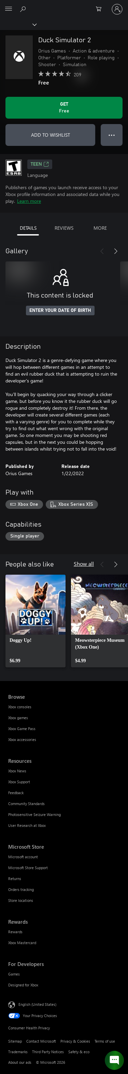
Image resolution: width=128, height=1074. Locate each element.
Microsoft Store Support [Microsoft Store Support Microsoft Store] (28, 867)
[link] (35, 621)
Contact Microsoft (41, 1041)
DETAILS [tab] (28, 228)
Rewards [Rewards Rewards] (15, 931)
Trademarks (18, 1051)
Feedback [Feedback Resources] (16, 792)
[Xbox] (18, 24)
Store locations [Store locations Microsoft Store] (20, 900)
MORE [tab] (100, 228)
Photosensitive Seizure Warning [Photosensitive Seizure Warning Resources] (34, 814)
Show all (84, 563)
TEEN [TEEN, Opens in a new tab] (40, 164)
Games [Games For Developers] (14, 974)
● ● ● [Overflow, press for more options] (112, 135)
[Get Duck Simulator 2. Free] (64, 108)
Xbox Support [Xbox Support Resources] (19, 782)
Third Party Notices (48, 1051)
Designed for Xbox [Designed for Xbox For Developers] (23, 985)
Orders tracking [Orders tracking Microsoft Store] (21, 889)
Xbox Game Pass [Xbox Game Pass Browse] (21, 728)
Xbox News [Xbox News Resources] (17, 771)
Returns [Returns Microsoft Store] (14, 878)
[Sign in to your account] (117, 9)
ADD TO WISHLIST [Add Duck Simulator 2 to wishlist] (50, 135)
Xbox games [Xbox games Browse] (18, 717)
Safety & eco (78, 1051)
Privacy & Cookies (75, 1041)
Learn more (29, 201)
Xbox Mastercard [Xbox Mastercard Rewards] (22, 942)
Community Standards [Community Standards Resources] (26, 803)
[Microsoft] (64, 5)
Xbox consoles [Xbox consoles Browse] (19, 707)
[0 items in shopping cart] (101, 9)
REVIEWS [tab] (64, 228)
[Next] (116, 251)
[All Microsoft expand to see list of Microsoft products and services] (8, 9)
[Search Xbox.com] (24, 8)
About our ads (19, 1062)
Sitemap (15, 1041)
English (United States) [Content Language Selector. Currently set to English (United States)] (37, 1004)
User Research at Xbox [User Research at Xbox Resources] (27, 825)
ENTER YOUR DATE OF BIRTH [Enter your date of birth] (60, 310)
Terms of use (105, 1041)
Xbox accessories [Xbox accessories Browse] (22, 739)
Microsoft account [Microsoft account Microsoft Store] (23, 856)
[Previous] (102, 251)
